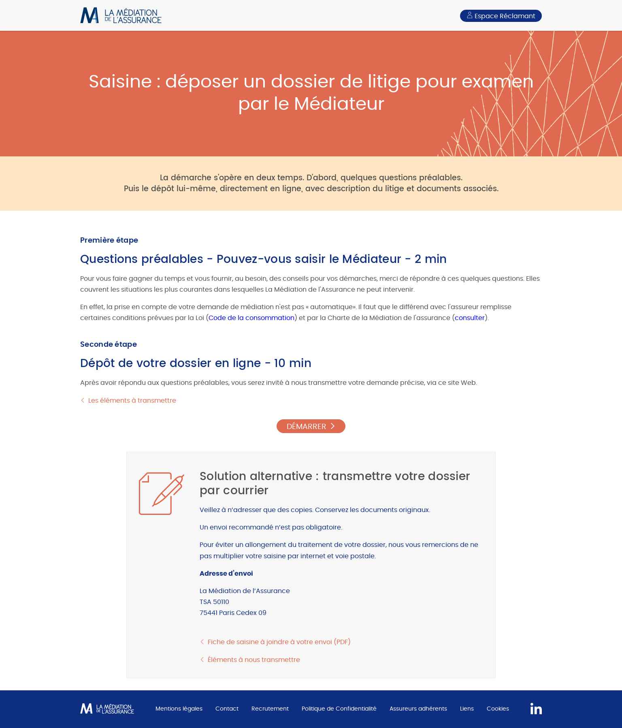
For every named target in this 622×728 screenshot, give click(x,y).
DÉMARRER (306, 427)
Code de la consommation (251, 318)
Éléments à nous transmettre (254, 660)
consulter (470, 318)
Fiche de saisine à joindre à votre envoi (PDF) (279, 642)
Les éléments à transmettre (132, 400)
